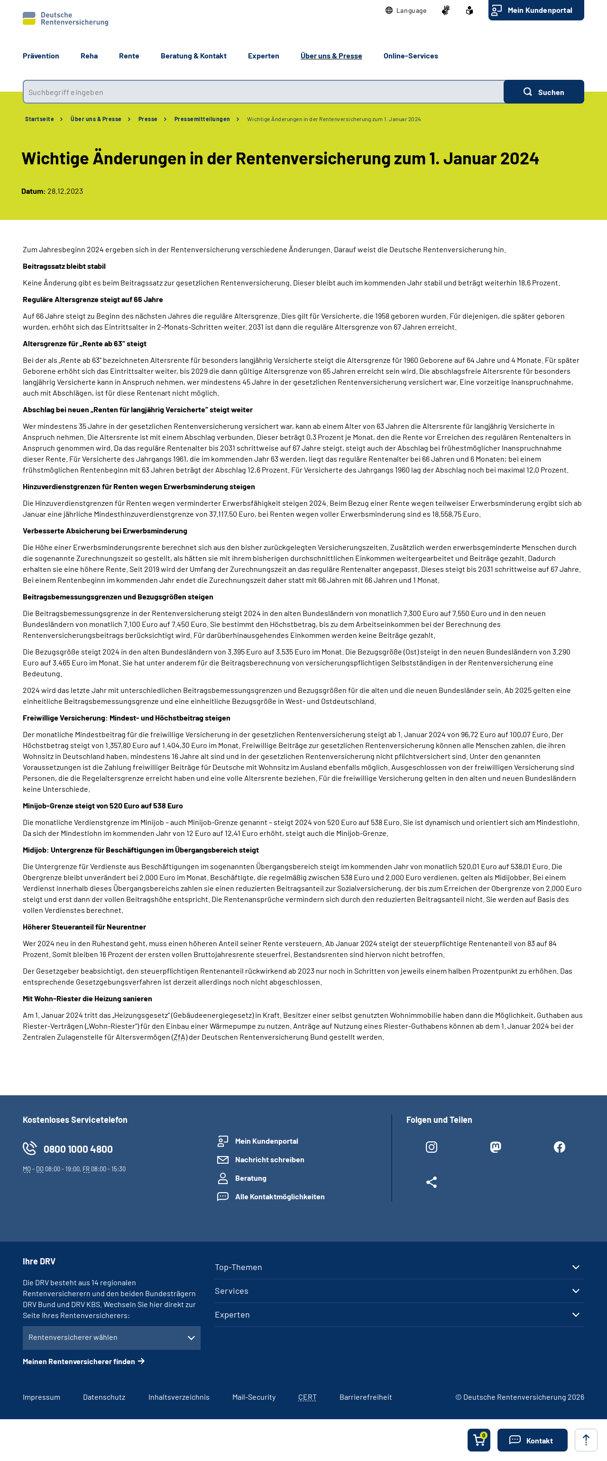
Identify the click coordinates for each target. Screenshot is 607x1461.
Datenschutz (104, 1396)
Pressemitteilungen (202, 118)
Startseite (39, 118)
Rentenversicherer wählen (73, 1336)
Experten (232, 1314)
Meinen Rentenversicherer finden (79, 1361)
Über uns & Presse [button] (331, 55)
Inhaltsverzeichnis (179, 1396)
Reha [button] (89, 55)
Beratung (251, 1177)
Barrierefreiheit (366, 1396)
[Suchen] (544, 92)
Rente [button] (129, 55)
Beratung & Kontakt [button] (194, 55)
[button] (406, 10)
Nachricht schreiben (269, 1159)
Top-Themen (238, 1266)
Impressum (41, 1396)
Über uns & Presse (96, 118)
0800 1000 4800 (78, 1149)
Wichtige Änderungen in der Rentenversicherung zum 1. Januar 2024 (334, 118)
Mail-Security (254, 1396)
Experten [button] (263, 55)
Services (231, 1290)
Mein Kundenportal (540, 9)
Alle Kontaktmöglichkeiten (280, 1196)
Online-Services (411, 55)
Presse (148, 118)
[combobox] (263, 92)
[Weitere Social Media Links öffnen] (431, 1184)
